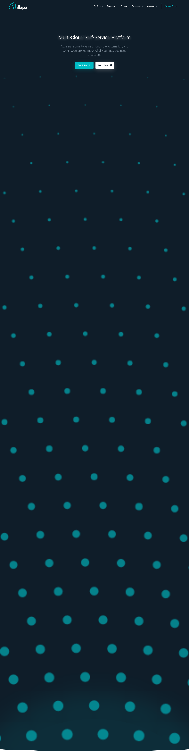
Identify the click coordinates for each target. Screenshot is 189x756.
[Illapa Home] (18, 6)
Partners (124, 6)
